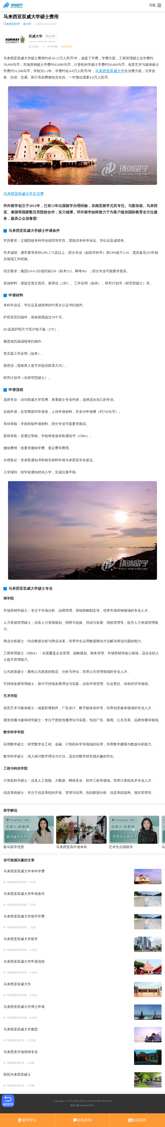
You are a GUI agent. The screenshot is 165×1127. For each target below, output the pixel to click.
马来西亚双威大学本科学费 (24, 871)
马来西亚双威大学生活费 (23, 194)
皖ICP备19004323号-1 (82, 1105)
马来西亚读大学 (16, 1040)
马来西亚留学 (11, 24)
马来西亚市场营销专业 (20, 1052)
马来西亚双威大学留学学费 (24, 916)
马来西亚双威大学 (109, 71)
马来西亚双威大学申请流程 (24, 961)
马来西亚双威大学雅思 (20, 1029)
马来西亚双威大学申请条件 (24, 894)
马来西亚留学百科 (17, 882)
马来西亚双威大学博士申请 (24, 1007)
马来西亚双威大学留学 (20, 939)
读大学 (27, 24)
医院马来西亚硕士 (17, 1074)
